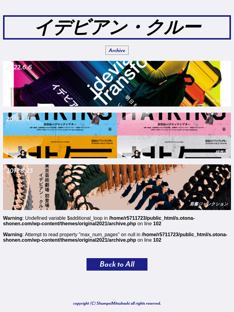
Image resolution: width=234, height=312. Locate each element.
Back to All (117, 264)
